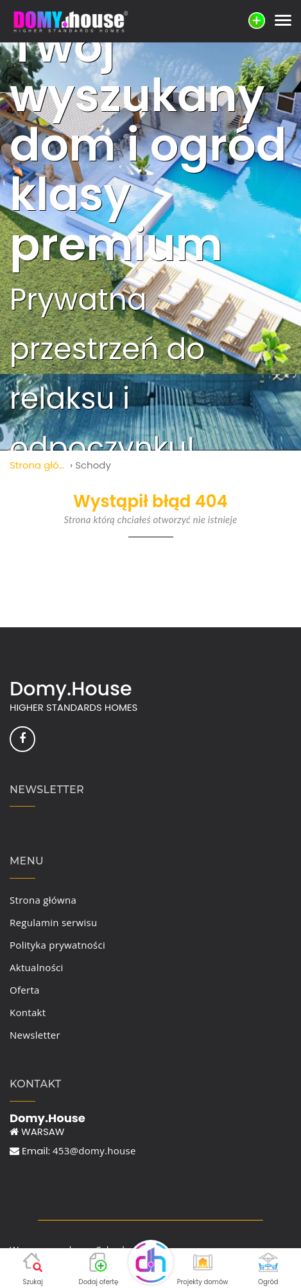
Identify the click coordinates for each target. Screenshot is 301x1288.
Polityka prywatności (57, 944)
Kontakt (28, 1012)
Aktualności (37, 967)
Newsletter (35, 1034)
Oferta (25, 989)
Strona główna (38, 465)
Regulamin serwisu (53, 922)
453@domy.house (94, 1150)
